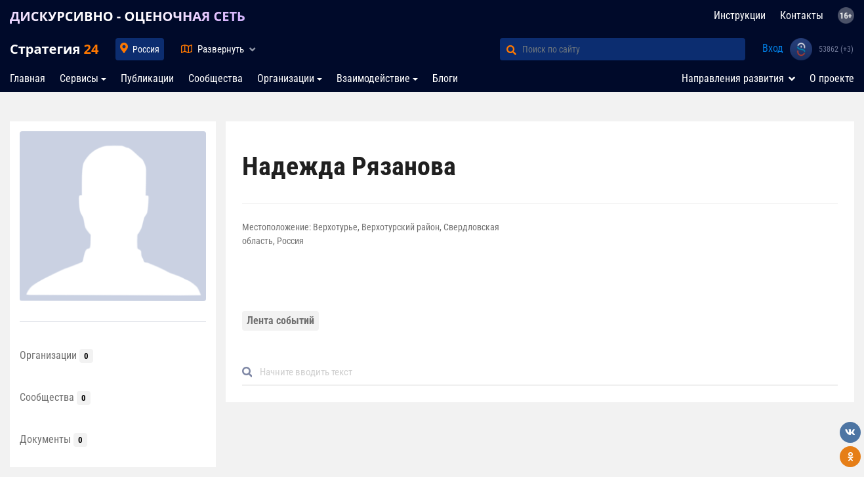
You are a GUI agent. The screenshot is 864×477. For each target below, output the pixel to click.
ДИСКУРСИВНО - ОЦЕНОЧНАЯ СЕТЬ (127, 16)
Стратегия (54, 49)
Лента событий (280, 320)
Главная (27, 78)
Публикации (147, 78)
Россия (146, 49)
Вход (772, 48)
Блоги (445, 78)
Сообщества (215, 78)
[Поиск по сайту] (633, 49)
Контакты (801, 15)
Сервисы (79, 78)
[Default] (545, 372)
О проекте (832, 78)
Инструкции (740, 15)
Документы (53, 439)
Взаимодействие (373, 78)
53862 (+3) (836, 49)
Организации (285, 78)
